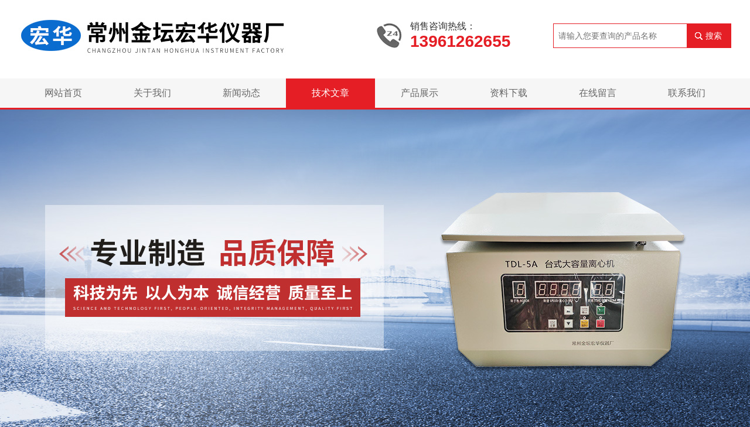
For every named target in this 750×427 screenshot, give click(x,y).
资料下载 (508, 93)
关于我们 (152, 93)
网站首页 (63, 93)
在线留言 (597, 93)
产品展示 (419, 93)
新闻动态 (241, 93)
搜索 (713, 35)
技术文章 (330, 93)
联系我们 (686, 93)
